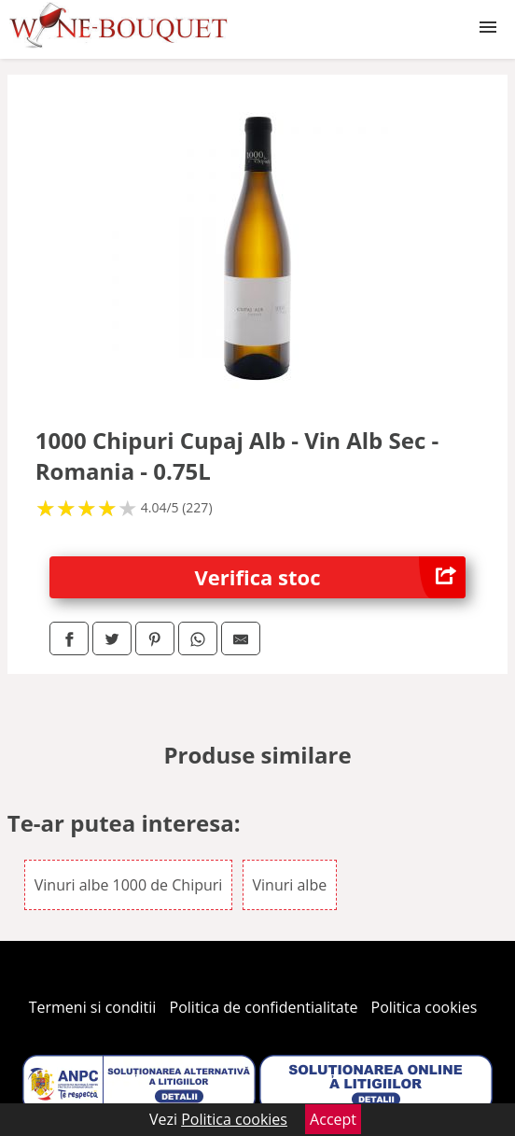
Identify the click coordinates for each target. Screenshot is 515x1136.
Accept (333, 1119)
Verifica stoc (330, 577)
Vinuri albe (290, 885)
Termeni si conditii (93, 1007)
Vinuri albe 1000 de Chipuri (129, 885)
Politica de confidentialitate (264, 1007)
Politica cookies (424, 1007)
